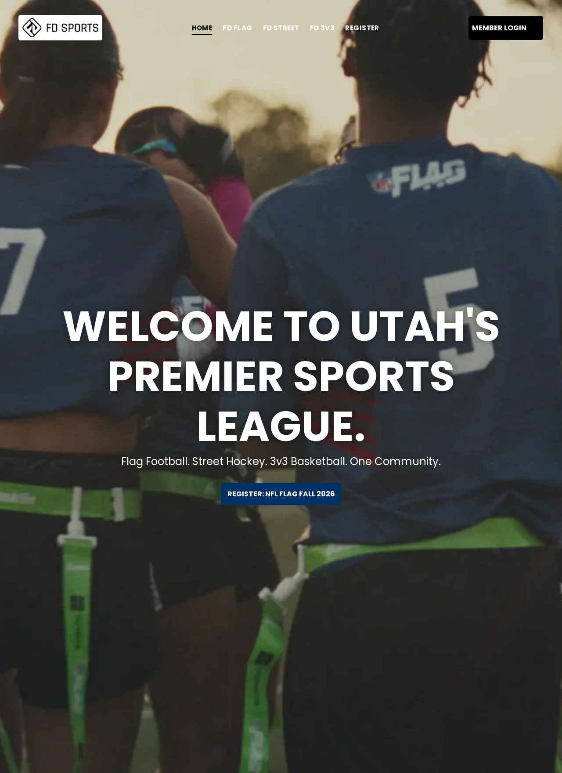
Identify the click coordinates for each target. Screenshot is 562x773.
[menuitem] (202, 27)
